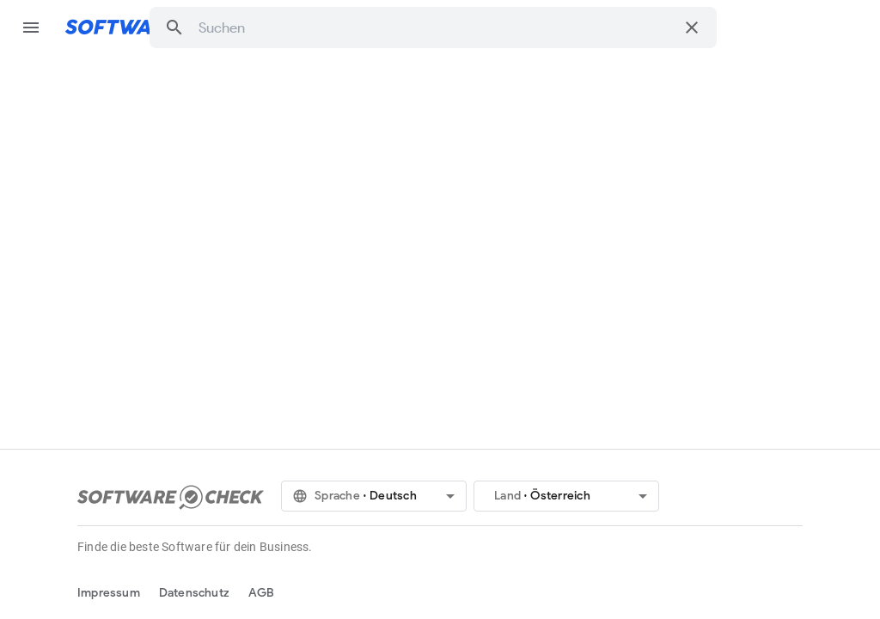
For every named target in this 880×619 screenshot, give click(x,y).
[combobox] (436, 27)
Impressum (108, 592)
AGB (261, 592)
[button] (174, 27)
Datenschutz (194, 592)
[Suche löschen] (692, 27)
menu (31, 27)
